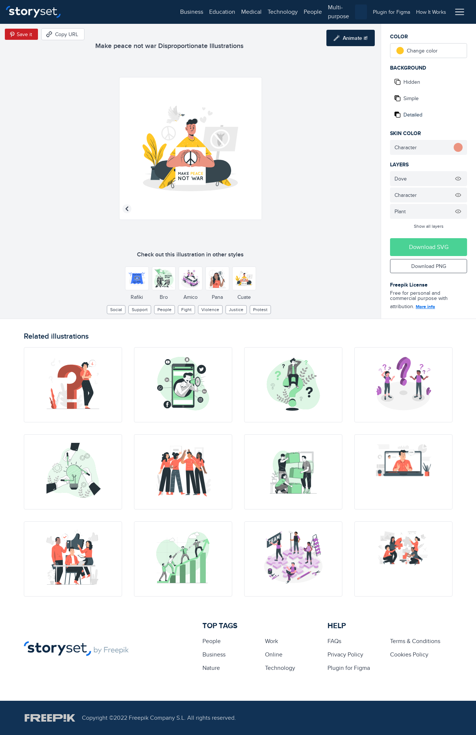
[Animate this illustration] (350, 38)
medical (144, 11)
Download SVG (428, 247)
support (140, 309)
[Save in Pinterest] (21, 34)
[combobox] (314, 11)
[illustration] (73, 384)
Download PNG (428, 266)
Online (273, 654)
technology (175, 11)
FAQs (334, 641)
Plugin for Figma (349, 668)
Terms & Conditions (415, 641)
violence (210, 309)
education (115, 11)
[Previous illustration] (126, 208)
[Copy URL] (62, 34)
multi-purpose (238, 11)
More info (425, 307)
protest (260, 309)
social (116, 309)
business (84, 11)
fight (186, 309)
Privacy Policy (345, 654)
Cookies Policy (409, 654)
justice (236, 309)
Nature (211, 668)
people (205, 11)
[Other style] (137, 278)
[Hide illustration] (458, 178)
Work (271, 641)
